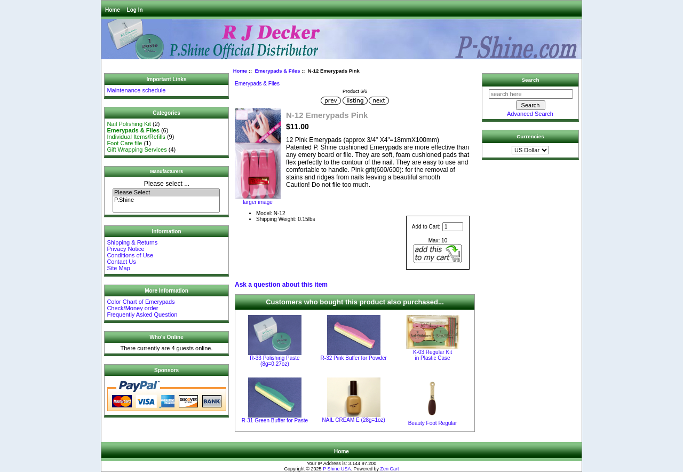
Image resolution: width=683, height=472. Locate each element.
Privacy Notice (125, 249)
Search (530, 80)
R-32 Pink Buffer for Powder (354, 358)
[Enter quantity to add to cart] (452, 226)
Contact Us (121, 261)
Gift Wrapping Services (136, 149)
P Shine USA (337, 468)
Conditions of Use (130, 255)
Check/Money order (132, 308)
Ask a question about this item (281, 284)
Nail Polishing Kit (129, 124)
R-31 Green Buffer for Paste (275, 420)
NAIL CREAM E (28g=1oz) (353, 420)
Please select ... (166, 183)
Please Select (166, 192)
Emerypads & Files (277, 71)
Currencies (530, 136)
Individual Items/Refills (136, 136)
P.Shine (166, 200)
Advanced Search (530, 114)
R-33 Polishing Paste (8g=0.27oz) (274, 361)
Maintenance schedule (136, 90)
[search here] (531, 94)
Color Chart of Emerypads (140, 301)
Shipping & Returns (132, 242)
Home (112, 10)
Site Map (118, 268)
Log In (135, 10)
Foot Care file (124, 143)
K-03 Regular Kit (432, 355)
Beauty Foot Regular (432, 423)
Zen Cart (389, 468)
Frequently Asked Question (142, 314)
